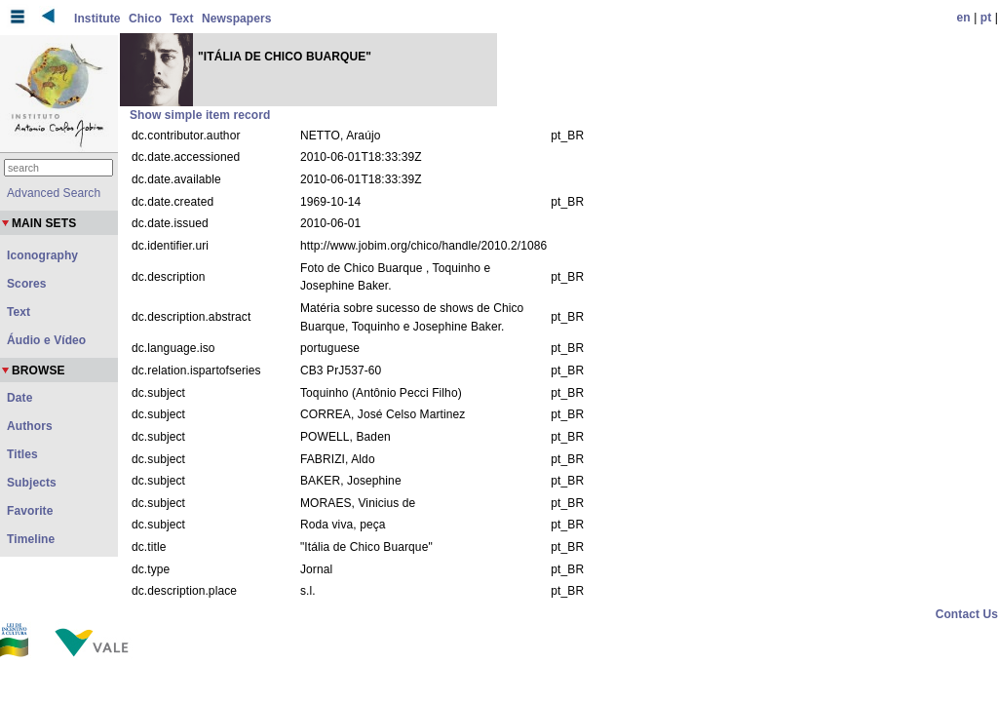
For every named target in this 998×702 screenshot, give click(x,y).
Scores (27, 284)
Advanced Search (53, 193)
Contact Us (967, 614)
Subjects (32, 482)
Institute (97, 18)
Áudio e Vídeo (46, 340)
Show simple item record (200, 115)
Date (19, 398)
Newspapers (237, 18)
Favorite (30, 511)
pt (986, 17)
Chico (145, 18)
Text (181, 18)
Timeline (31, 539)
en (964, 17)
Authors (30, 426)
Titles (22, 454)
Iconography (42, 255)
